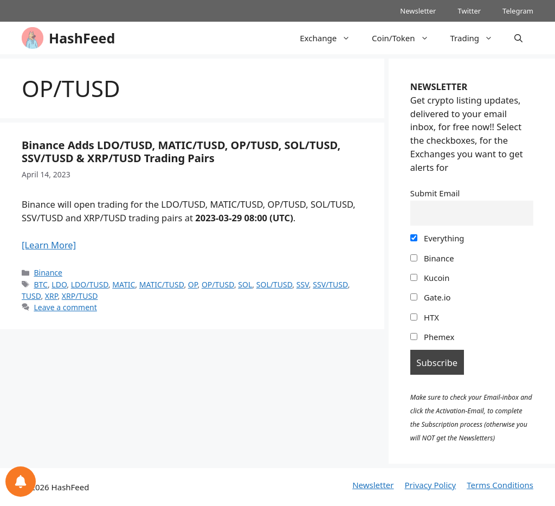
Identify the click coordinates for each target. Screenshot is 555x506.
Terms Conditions (500, 484)
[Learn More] (49, 245)
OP (193, 284)
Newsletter (418, 11)
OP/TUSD (218, 284)
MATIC (123, 284)
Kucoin (430, 277)
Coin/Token (405, 38)
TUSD (31, 296)
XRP (51, 296)
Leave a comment (65, 307)
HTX (424, 317)
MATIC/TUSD (161, 284)
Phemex (432, 336)
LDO (59, 284)
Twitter (469, 11)
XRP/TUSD (80, 296)
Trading (477, 38)
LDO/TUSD (89, 284)
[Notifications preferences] (20, 481)
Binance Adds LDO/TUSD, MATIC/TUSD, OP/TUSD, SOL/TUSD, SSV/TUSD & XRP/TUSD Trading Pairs (181, 151)
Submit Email (435, 193)
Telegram (517, 11)
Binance (48, 272)
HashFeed (82, 38)
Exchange (330, 38)
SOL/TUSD (274, 284)
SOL (245, 284)
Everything (437, 238)
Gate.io (430, 297)
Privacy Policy (430, 484)
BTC (40, 284)
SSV (302, 284)
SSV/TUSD (330, 284)
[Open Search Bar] (518, 38)
